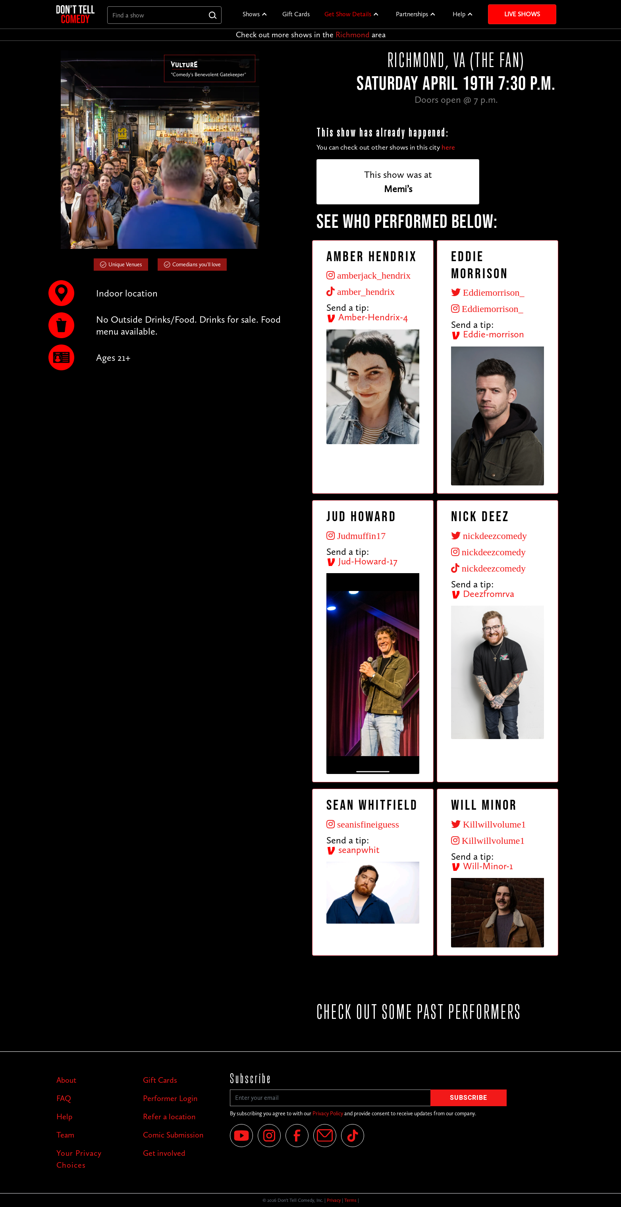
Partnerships (412, 14)
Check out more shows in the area (311, 34)
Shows (251, 14)
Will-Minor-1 (482, 866)
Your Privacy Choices (79, 1159)
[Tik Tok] (352, 1135)
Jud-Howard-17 (361, 561)
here (448, 147)
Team (65, 1135)
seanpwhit (353, 849)
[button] (255, 14)
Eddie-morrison (487, 334)
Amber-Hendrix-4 (367, 317)
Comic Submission (173, 1135)
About (66, 1080)
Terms (350, 1200)
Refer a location (169, 1116)
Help (459, 14)
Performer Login (170, 1098)
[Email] (324, 1135)
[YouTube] (241, 1135)
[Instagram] (269, 1135)
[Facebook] (297, 1135)
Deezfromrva (482, 593)
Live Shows (522, 14)
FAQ (63, 1098)
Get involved (164, 1153)
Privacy (334, 1200)
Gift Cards (296, 14)
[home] (75, 14)
